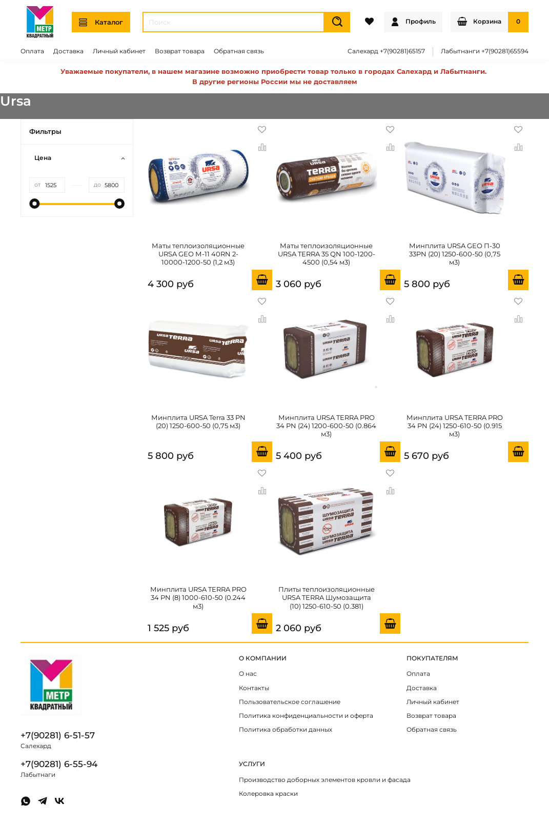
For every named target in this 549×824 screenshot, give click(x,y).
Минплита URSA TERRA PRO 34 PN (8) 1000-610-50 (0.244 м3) (198, 597)
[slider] (34, 203)
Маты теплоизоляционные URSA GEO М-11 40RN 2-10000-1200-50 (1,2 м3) (198, 254)
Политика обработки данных (285, 729)
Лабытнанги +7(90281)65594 (484, 51)
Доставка (68, 51)
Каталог (101, 22)
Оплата (32, 51)
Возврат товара (180, 51)
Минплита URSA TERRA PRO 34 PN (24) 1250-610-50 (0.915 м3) (454, 425)
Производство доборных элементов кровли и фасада (325, 779)
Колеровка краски (268, 793)
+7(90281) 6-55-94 (59, 764)
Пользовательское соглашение (289, 702)
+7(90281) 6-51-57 (58, 735)
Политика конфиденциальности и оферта (306, 715)
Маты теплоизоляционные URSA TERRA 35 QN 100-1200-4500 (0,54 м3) (326, 254)
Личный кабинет (119, 51)
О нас (248, 673)
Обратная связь (239, 51)
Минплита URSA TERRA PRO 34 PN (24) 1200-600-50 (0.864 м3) (326, 425)
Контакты (254, 688)
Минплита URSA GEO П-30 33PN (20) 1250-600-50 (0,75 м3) (454, 254)
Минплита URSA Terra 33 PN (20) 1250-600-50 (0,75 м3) (198, 421)
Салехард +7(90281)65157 (386, 51)
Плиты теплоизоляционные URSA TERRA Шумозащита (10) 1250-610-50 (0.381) (326, 597)
